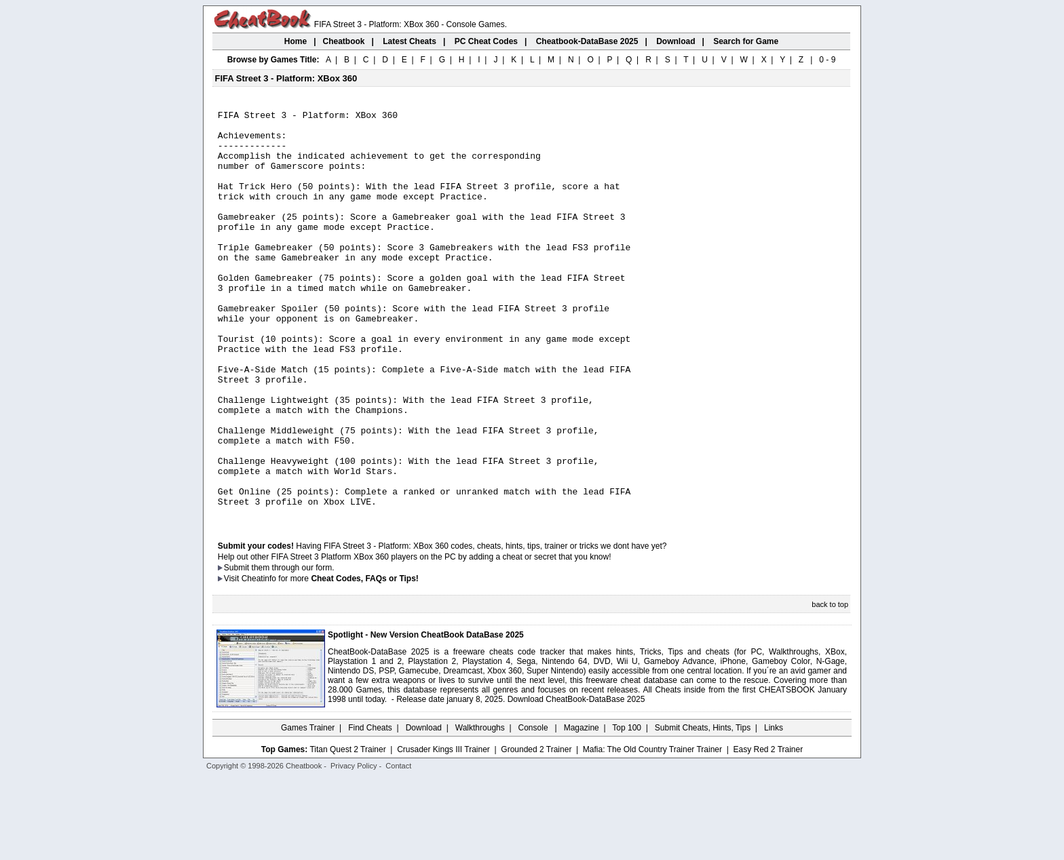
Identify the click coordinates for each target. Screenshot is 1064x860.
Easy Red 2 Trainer (768, 831)
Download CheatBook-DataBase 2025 (576, 780)
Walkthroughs (480, 809)
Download (424, 809)
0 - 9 (827, 59)
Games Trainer (308, 809)
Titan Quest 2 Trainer (347, 831)
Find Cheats (370, 809)
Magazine (581, 809)
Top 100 (626, 809)
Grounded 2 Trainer (536, 831)
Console (534, 809)
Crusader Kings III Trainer (443, 831)
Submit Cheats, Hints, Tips (702, 809)
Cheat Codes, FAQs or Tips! (364, 660)
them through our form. (293, 649)
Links (773, 809)
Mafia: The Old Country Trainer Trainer (652, 831)
